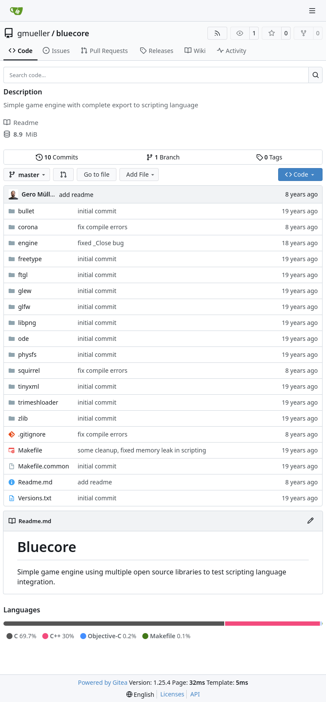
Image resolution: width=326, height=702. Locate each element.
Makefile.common (43, 466)
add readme (76, 194)
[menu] (140, 694)
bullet (26, 211)
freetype (30, 259)
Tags (269, 157)
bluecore (72, 33)
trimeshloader (38, 402)
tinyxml (28, 386)
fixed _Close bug (101, 243)
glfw (24, 307)
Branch (163, 157)
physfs (27, 354)
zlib (23, 418)
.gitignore (32, 434)
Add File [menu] (141, 174)
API (195, 694)
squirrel (29, 370)
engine (28, 243)
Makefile (30, 450)
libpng (27, 322)
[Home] (16, 11)
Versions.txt (34, 498)
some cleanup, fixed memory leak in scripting (142, 450)
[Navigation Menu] (313, 10)
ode (23, 338)
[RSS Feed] (217, 33)
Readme (20, 122)
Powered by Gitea (103, 682)
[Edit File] (310, 521)
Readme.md (35, 482)
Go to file (96, 174)
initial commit (97, 211)
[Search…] (315, 75)
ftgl (23, 275)
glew (24, 291)
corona (28, 227)
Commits (57, 157)
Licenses (172, 694)
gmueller (33, 33)
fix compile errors (102, 227)
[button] (63, 174)
